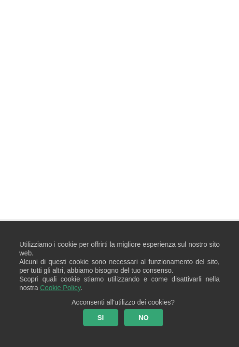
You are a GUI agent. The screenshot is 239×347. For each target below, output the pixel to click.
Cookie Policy (60, 288)
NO (144, 317)
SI (101, 317)
